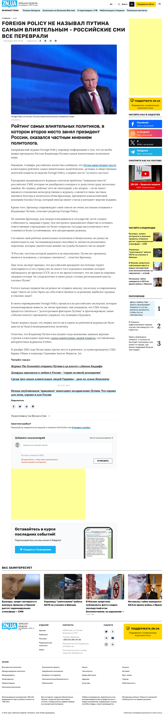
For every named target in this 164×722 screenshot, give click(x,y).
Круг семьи (127, 675)
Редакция (43, 634)
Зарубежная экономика (52, 671)
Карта (41, 650)
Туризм (125, 679)
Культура (86, 683)
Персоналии (47, 683)
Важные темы (10, 10)
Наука (84, 667)
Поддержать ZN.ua (145, 4)
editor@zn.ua (77, 653)
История (126, 671)
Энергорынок (8, 679)
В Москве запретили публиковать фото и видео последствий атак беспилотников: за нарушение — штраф (141, 268)
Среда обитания (89, 675)
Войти (124, 4)
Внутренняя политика (11, 667)
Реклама (43, 639)
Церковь (85, 679)
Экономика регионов (11, 687)
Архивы (42, 630)
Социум (125, 667)
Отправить (103, 461)
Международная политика (13, 671)
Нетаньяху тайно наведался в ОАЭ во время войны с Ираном (140, 281)
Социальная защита (50, 667)
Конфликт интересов (51, 675)
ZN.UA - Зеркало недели (145, 184)
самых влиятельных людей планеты (73, 338)
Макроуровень (8, 675)
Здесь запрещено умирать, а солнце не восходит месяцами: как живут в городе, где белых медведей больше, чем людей (141, 343)
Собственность (128, 683)
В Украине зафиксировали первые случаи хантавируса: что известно (141, 326)
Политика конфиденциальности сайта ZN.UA (143, 713)
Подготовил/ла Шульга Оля (28, 415)
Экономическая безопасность (55, 679)
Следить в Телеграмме (35, 549)
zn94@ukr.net (68, 646)
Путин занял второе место (99, 165)
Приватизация (8, 683)
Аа (132, 4)
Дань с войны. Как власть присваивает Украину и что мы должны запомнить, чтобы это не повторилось (140, 308)
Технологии (87, 671)
